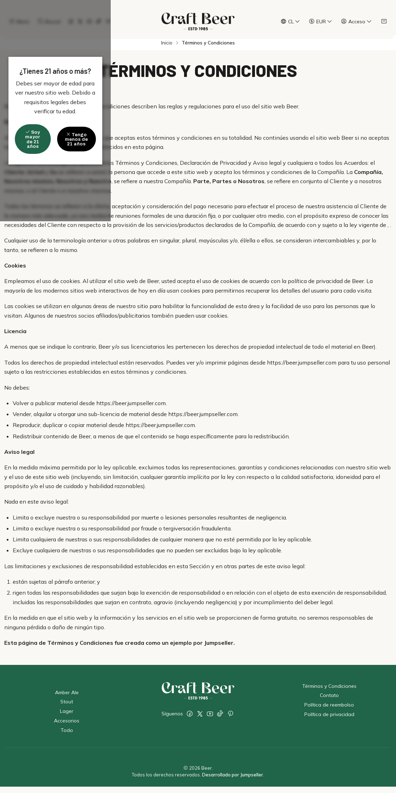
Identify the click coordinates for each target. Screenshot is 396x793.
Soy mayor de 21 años (154, 416)
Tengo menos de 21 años (238, 416)
